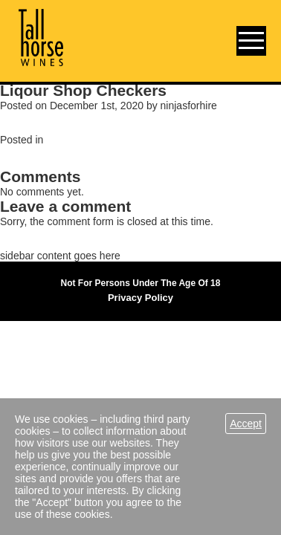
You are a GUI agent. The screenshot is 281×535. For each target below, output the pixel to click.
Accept (246, 423)
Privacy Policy (140, 297)
